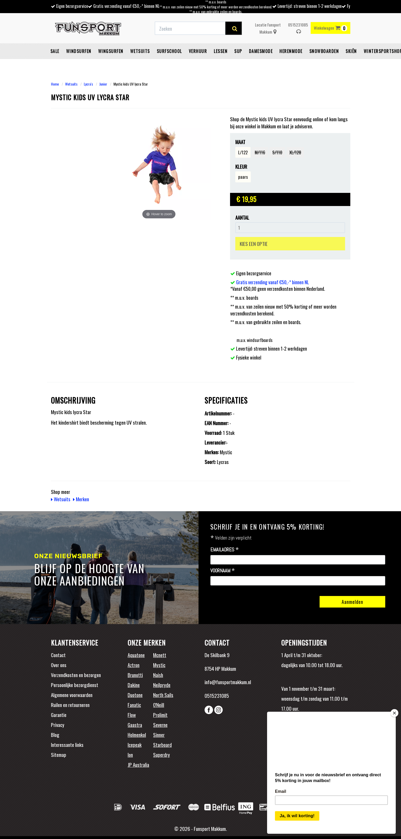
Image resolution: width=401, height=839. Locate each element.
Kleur (241, 166)
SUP (238, 51)
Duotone (135, 694)
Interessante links (67, 744)
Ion (130, 754)
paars (243, 176)
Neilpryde (161, 684)
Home (55, 84)
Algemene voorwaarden (71, 694)
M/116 (260, 152)
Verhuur (198, 51)
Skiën (351, 51)
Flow (132, 714)
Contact (58, 654)
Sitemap (58, 754)
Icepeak (135, 744)
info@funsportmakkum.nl (228, 681)
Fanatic (134, 704)
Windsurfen (78, 51)
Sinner (159, 734)
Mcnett (159, 654)
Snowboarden (324, 51)
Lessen (220, 51)
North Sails (163, 694)
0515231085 (298, 28)
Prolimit (160, 714)
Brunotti (135, 674)
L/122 (243, 152)
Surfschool (169, 51)
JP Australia (138, 764)
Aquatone (136, 654)
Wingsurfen (110, 51)
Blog (55, 734)
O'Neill (158, 704)
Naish (158, 674)
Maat (240, 141)
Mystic (159, 664)
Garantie (58, 714)
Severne (160, 724)
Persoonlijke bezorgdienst (74, 684)
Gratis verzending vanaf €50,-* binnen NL (126, 6)
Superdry (161, 754)
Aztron (133, 664)
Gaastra (135, 724)
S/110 (277, 152)
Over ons (58, 664)
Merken (81, 499)
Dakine (134, 684)
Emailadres (224, 549)
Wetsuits (140, 51)
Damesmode (261, 51)
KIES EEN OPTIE (254, 243)
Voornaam (222, 570)
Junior (103, 84)
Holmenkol (137, 734)
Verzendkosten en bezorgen (76, 674)
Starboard (162, 744)
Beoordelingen (315, 731)
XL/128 (295, 152)
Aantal (242, 217)
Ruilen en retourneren (70, 704)
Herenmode (291, 51)
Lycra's (88, 84)
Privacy (57, 724)
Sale (54, 51)
